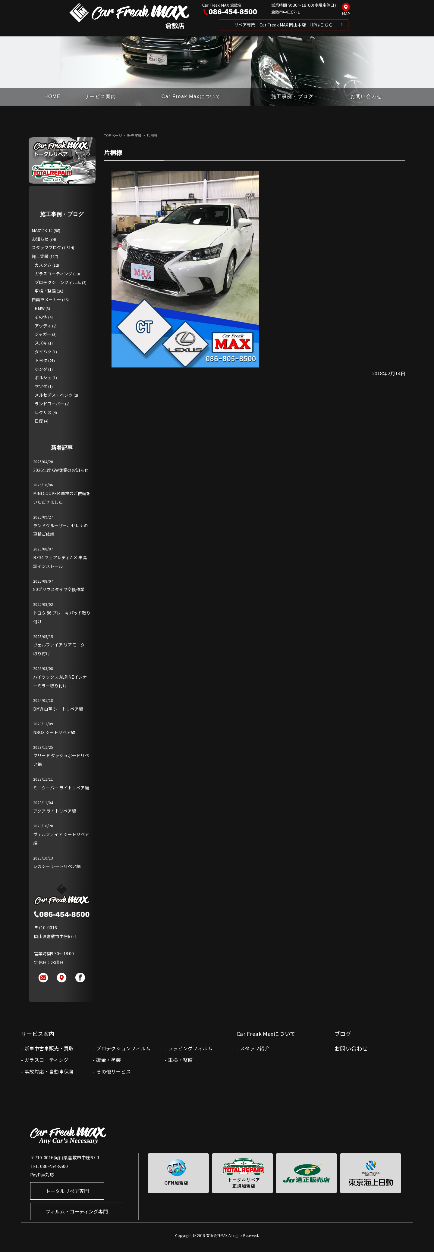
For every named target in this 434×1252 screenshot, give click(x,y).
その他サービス (113, 1071)
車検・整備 (45, 291)
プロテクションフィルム (58, 282)
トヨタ (41, 360)
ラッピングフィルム (190, 1048)
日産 (39, 421)
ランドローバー (49, 404)
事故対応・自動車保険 (49, 1071)
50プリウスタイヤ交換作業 (58, 589)
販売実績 (134, 135)
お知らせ (40, 239)
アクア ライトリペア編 (54, 811)
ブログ (343, 1033)
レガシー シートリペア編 (56, 866)
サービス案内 (100, 96)
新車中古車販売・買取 (49, 1048)
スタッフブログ (46, 247)
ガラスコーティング (53, 274)
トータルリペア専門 (67, 1191)
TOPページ (113, 135)
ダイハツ (43, 352)
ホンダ (41, 369)
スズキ (41, 343)
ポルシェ (43, 377)
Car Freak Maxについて (191, 96)
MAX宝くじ (42, 230)
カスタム (43, 265)
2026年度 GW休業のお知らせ (60, 470)
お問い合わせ (366, 96)
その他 (41, 317)
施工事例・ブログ (292, 96)
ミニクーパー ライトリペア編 (61, 788)
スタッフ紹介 (254, 1048)
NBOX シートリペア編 (54, 732)
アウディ (43, 326)
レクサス (43, 412)
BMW (40, 308)
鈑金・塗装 (108, 1059)
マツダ (41, 386)
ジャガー (43, 334)
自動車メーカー (46, 299)
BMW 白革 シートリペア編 (58, 709)
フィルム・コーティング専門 (77, 1211)
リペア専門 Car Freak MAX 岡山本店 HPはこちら (283, 25)
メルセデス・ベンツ (54, 395)
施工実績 (40, 256)
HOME (52, 96)
